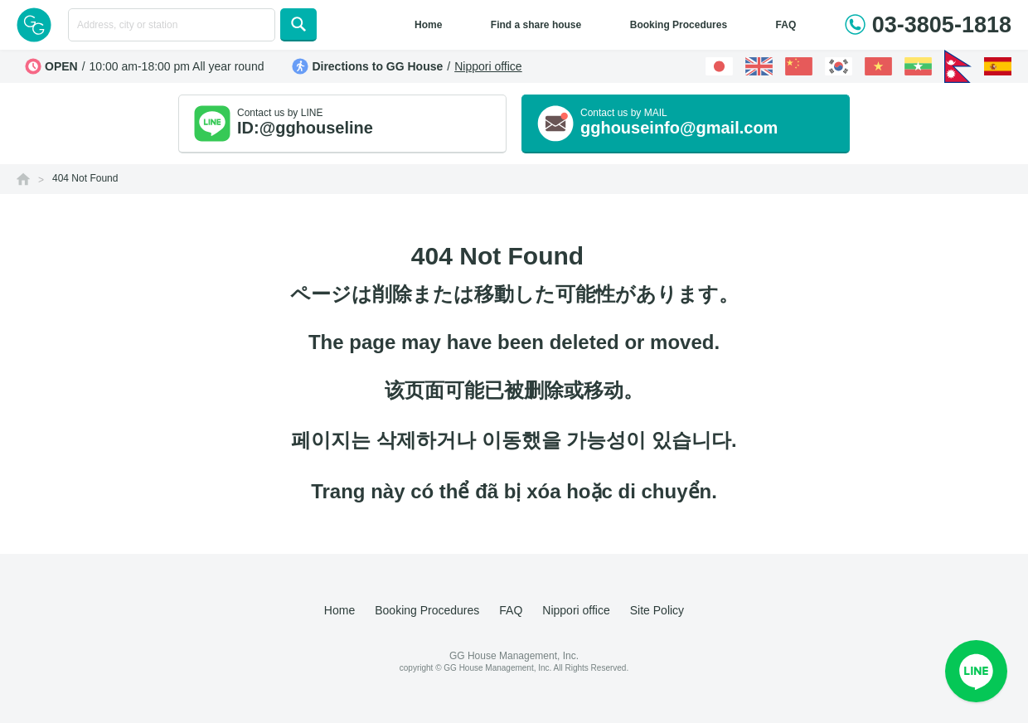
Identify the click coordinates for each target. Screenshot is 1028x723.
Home (428, 25)
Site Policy (657, 610)
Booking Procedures (678, 25)
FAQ (786, 25)
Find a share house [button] (536, 25)
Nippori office (487, 66)
